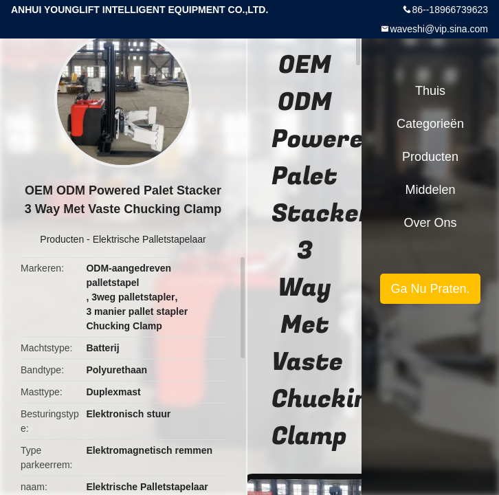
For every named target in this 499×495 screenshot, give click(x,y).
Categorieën (430, 124)
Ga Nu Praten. (429, 289)
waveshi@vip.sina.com (439, 28)
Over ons (429, 223)
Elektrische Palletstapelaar (149, 239)
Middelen (430, 190)
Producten (62, 239)
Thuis (430, 91)
